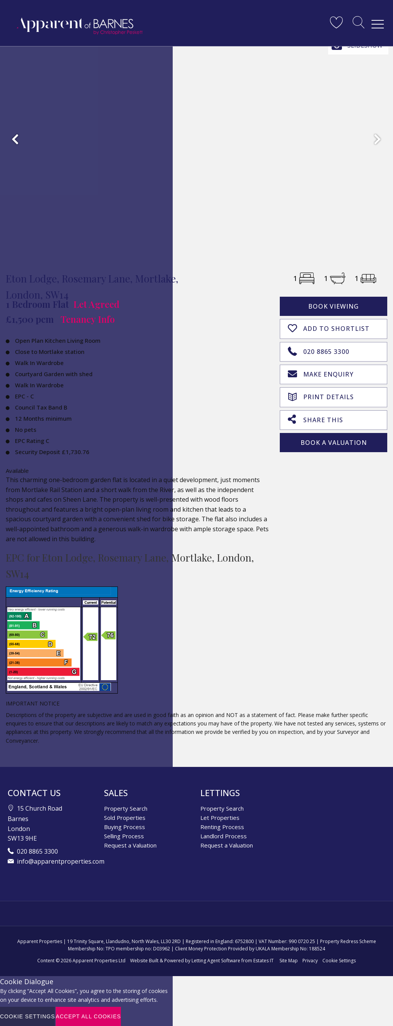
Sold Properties (124, 817)
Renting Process (222, 827)
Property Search (125, 808)
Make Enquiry (320, 372)
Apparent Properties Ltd (99, 960)
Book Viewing (333, 306)
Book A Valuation (334, 440)
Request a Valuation (130, 845)
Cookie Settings (339, 960)
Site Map (288, 960)
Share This (315, 416)
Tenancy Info (88, 319)
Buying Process (124, 827)
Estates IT (263, 960)
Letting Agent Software (216, 960)
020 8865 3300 (318, 350)
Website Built (144, 960)
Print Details (321, 394)
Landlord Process (223, 836)
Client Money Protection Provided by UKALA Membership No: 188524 (250, 948)
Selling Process (124, 836)
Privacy (310, 960)
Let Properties (219, 817)
